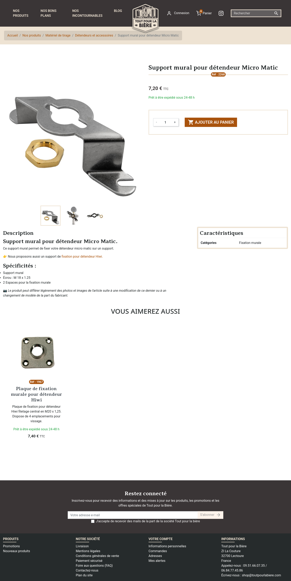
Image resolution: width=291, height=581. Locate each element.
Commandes (158, 551)
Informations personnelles (167, 546)
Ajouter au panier (211, 122)
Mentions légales (88, 551)
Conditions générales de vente (97, 556)
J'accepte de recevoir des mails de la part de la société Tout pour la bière (148, 521)
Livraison (82, 546)
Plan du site (84, 575)
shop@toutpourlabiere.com (261, 575)
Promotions (11, 546)
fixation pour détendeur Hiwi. (82, 256)
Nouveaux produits (16, 551)
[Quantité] (165, 122)
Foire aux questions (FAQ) (94, 565)
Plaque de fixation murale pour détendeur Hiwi (36, 394)
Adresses (155, 556)
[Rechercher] (256, 13)
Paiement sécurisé (89, 561)
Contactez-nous (87, 570)
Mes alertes (157, 561)
